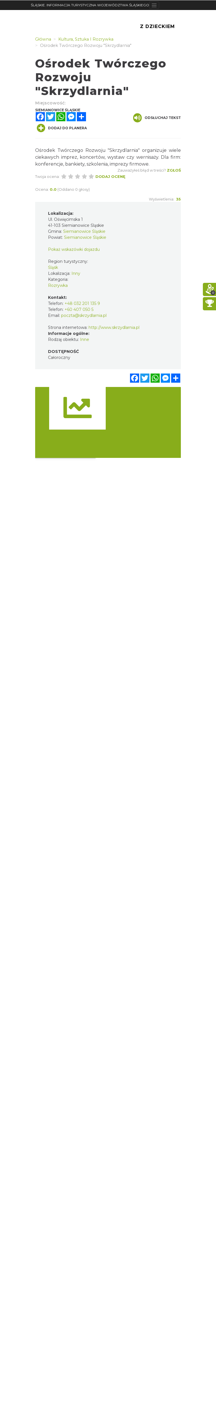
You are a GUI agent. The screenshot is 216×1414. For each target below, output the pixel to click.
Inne (84, 339)
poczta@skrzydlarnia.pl (84, 315)
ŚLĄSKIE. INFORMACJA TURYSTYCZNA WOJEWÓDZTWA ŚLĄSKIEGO (90, 5)
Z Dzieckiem (157, 26)
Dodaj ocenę (110, 176)
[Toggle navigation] (154, 5)
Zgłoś (174, 170)
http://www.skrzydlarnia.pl (114, 327)
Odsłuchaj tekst (157, 117)
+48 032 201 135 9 (82, 303)
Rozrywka (58, 285)
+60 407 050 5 (79, 309)
